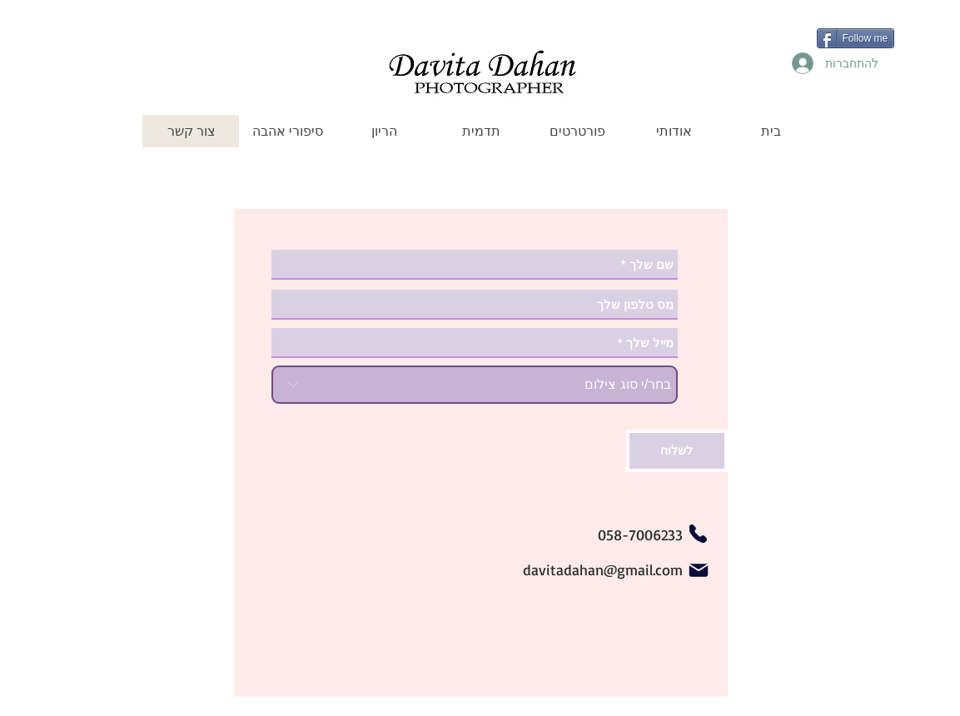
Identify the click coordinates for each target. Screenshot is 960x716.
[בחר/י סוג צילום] (474, 384)
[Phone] (698, 534)
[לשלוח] (677, 451)
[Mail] (698, 570)
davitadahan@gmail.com (603, 569)
